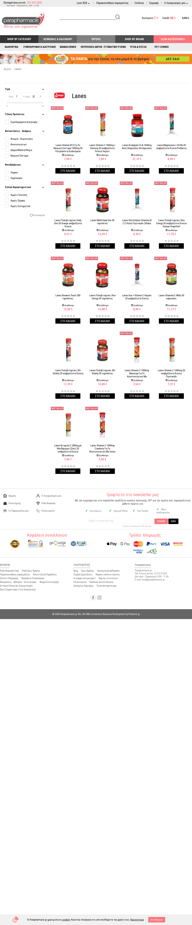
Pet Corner (162, 46)
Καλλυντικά (11, 46)
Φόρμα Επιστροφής (49, 582)
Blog (76, 570)
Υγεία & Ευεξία (138, 46)
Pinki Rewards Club (9, 570)
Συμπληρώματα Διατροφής (39, 46)
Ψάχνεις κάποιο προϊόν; (107, 574)
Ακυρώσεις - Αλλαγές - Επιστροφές (18, 582)
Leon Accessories (173, 39)
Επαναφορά (39, 215)
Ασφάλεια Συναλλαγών (32, 578)
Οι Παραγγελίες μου (16, 510)
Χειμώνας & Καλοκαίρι (57, 39)
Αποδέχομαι (156, 919)
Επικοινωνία (45, 510)
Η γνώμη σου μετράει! (84, 578)
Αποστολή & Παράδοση (45, 574)
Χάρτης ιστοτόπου (108, 578)
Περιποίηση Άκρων (91, 46)
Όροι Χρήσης (87, 570)
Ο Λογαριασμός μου (48, 496)
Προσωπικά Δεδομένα (108, 570)
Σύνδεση (139, 3)
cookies (66, 919)
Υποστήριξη (12, 503)
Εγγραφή (154, 3)
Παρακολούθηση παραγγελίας (112, 3)
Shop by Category (19, 39)
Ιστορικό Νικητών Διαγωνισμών (16, 585)
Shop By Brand (134, 39)
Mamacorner (68, 46)
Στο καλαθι (67, 171)
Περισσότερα (137, 919)
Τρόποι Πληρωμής (9, 578)
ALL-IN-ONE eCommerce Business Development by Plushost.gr (109, 614)
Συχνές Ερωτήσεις (83, 574)
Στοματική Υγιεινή (115, 46)
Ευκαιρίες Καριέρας (83, 585)
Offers (96, 39)
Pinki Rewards (45, 503)
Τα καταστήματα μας (107, 585)
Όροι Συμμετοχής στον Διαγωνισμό (18, 589)
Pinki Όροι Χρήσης (31, 570)
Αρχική (9, 496)
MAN (173, 521)
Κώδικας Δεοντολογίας (102, 582)
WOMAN (161, 521)
